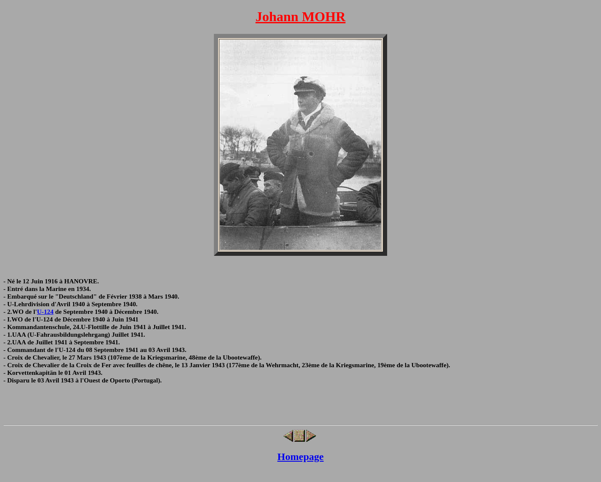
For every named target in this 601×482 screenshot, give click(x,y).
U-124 (45, 311)
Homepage (300, 456)
